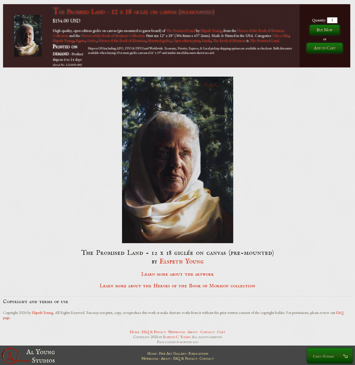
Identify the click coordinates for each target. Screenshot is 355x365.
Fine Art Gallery (172, 353)
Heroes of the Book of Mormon (122, 40)
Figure (80, 40)
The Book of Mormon (229, 40)
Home (134, 331)
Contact (207, 331)
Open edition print (186, 40)
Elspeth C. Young (177, 336)
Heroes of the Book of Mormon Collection (112, 35)
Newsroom (176, 331)
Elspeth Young (211, 30)
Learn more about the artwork (177, 274)
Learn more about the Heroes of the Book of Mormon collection (178, 286)
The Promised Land (180, 30)
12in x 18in (280, 35)
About (192, 331)
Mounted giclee (159, 40)
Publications (198, 353)
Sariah (206, 40)
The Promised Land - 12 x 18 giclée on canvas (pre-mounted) (133, 11)
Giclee (92, 40)
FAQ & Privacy (154, 331)
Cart (221, 331)
